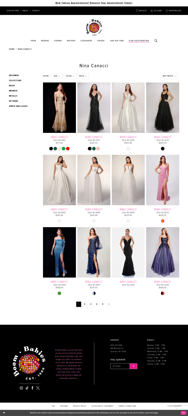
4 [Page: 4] (96, 304)
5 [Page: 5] (102, 304)
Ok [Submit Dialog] (183, 412)
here (156, 412)
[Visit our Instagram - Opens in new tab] (21, 388)
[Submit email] (134, 366)
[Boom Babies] (94, 27)
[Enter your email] (124, 366)
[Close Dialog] (4, 412)
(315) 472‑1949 (116, 345)
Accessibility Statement (102, 406)
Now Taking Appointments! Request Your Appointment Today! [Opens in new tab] (94, 3)
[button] (56, 76)
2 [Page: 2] (84, 304)
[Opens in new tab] (86, 41)
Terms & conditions (127, 406)
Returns (64, 406)
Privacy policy (80, 406)
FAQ (53, 406)
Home (12, 49)
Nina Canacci (25, 49)
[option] (59, 118)
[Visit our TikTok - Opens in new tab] (27, 388)
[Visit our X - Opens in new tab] (38, 388)
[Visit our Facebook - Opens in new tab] (32, 388)
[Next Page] (108, 304)
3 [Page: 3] (90, 304)
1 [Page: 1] (78, 304)
